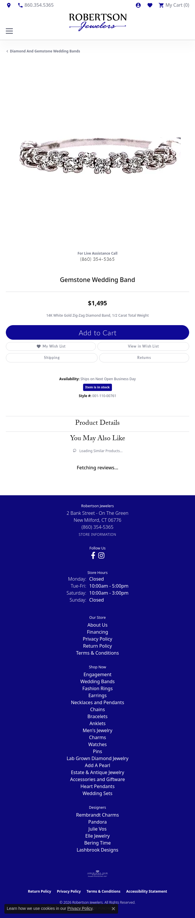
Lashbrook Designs (97, 850)
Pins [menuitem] (97, 751)
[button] (138, 5)
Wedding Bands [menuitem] (97, 681)
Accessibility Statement (146, 891)
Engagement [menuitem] (97, 674)
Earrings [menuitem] (97, 695)
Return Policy (97, 646)
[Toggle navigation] (9, 31)
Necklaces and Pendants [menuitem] (97, 702)
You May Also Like (97, 439)
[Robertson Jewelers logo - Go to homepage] (97, 21)
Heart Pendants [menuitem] (97, 786)
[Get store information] (97, 534)
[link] (9, 5)
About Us (97, 625)
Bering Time (97, 843)
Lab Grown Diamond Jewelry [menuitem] (97, 758)
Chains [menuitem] (97, 709)
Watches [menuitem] (97, 744)
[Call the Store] (98, 527)
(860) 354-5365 (97, 259)
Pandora (97, 822)
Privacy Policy (97, 639)
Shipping (51, 357)
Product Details (97, 424)
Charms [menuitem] (97, 737)
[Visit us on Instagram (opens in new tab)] (101, 555)
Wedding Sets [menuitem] (97, 793)
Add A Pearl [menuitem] (97, 765)
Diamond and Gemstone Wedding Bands (45, 51)
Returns (144, 357)
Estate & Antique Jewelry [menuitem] (97, 772)
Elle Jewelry (97, 836)
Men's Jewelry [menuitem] (98, 730)
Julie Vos (97, 829)
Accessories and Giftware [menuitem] (97, 779)
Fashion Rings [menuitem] (97, 688)
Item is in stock (97, 387)
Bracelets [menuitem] (97, 716)
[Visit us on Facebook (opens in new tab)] (93, 555)
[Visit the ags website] (97, 873)
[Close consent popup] (113, 908)
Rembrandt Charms (97, 815)
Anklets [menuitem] (97, 723)
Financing (97, 632)
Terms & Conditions (97, 653)
